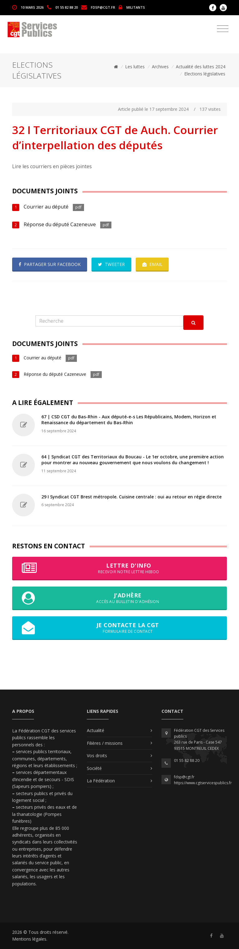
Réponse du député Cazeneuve (60, 224)
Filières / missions (105, 743)
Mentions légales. (29, 939)
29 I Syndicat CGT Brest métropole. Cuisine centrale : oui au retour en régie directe (131, 497)
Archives (160, 67)
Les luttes (135, 67)
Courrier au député (46, 206)
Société (94, 768)
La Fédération (101, 781)
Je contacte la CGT (119, 627)
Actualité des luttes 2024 (200, 67)
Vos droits (97, 755)
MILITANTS (135, 7)
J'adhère (119, 598)
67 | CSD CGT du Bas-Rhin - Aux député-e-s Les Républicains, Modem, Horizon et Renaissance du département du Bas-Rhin (128, 420)
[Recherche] (109, 321)
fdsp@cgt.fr (103, 7)
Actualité (95, 730)
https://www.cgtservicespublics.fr (203, 782)
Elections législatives (204, 74)
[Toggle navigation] (223, 28)
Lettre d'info (119, 568)
